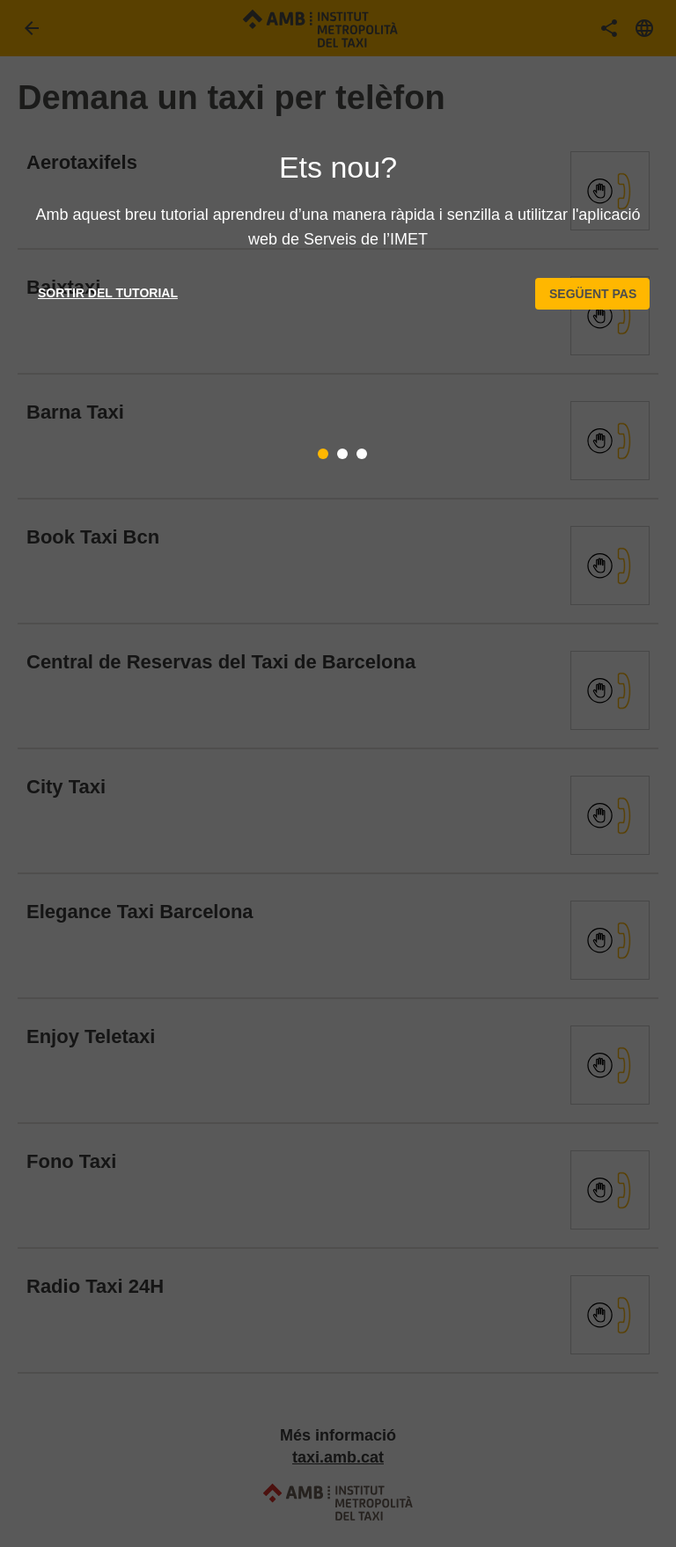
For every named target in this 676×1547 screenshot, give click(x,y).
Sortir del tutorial (108, 293)
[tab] (323, 454)
